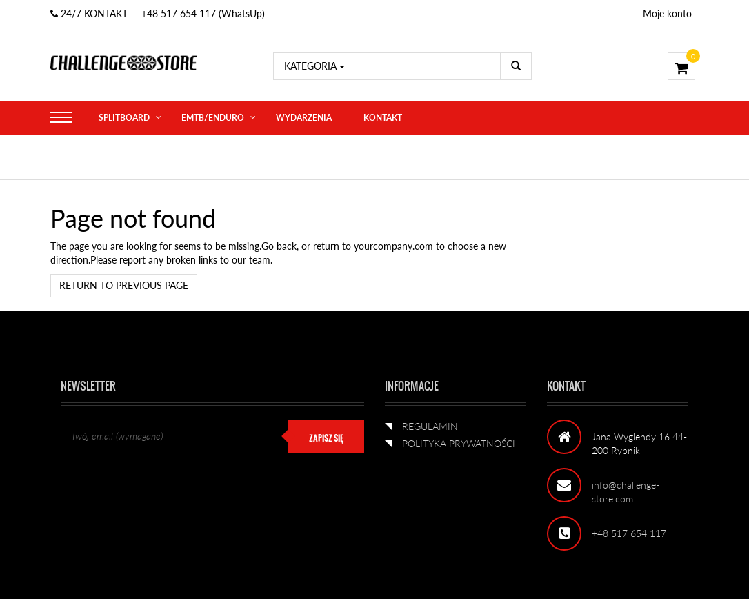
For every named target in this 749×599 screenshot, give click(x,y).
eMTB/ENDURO (212, 117)
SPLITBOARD (124, 117)
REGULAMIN (430, 426)
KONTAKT (382, 117)
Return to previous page (123, 285)
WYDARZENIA (304, 117)
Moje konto (667, 13)
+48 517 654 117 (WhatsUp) (203, 13)
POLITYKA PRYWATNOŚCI (458, 443)
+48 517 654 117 (629, 533)
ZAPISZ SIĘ (326, 438)
